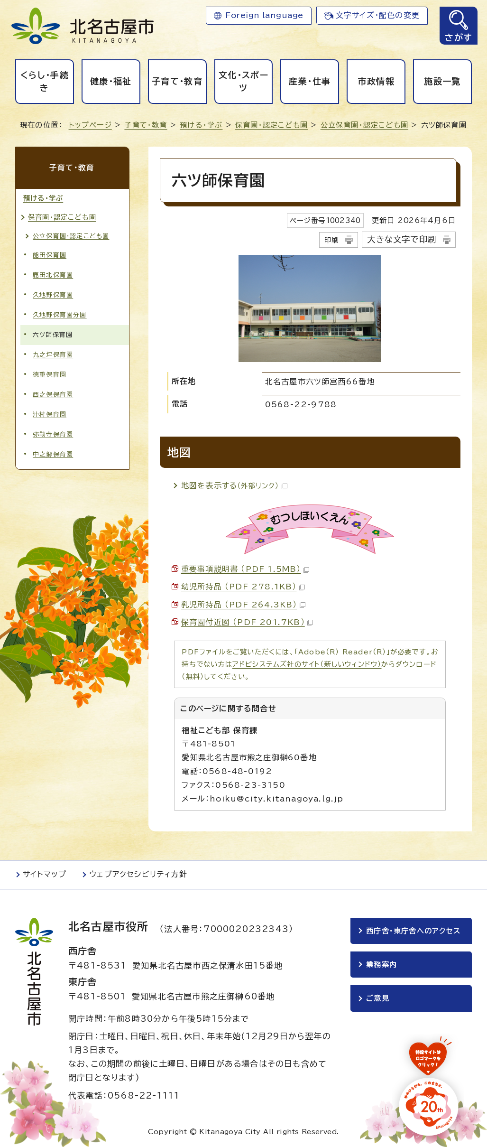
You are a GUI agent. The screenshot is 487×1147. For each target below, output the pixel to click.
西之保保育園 (53, 394)
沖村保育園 (49, 414)
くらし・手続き (44, 81)
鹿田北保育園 (53, 274)
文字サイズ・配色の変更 (378, 15)
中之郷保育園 (53, 454)
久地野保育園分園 (60, 314)
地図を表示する (234, 485)
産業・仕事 (310, 81)
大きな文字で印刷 (401, 239)
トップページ (90, 125)
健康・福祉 (111, 81)
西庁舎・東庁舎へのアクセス (413, 930)
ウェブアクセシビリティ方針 (138, 874)
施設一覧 (442, 81)
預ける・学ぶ (201, 125)
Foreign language (264, 15)
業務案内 (381, 965)
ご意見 (377, 999)
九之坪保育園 (53, 354)
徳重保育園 (49, 374)
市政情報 (376, 81)
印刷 (331, 239)
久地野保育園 (53, 294)
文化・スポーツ (243, 81)
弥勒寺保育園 (53, 434)
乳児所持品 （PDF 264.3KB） (243, 604)
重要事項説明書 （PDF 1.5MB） (245, 569)
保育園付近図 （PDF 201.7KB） (247, 622)
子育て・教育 (177, 81)
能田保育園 (49, 254)
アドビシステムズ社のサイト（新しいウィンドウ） (307, 664)
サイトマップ (44, 874)
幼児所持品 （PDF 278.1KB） (243, 586)
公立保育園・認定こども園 (364, 125)
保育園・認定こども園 (271, 125)
